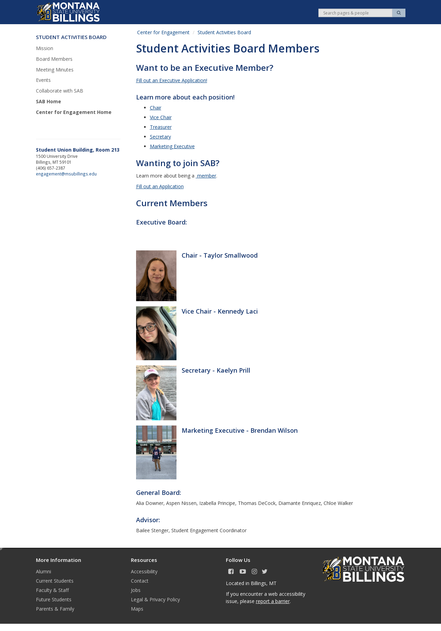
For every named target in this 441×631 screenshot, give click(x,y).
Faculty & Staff (52, 590)
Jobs (136, 590)
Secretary (160, 136)
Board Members (54, 59)
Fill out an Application (160, 186)
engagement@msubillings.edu (66, 173)
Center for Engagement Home (74, 112)
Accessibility (144, 571)
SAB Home (48, 101)
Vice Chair (161, 117)
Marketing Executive (172, 146)
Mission (44, 48)
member (206, 175)
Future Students (53, 599)
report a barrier (273, 601)
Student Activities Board (224, 32)
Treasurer (161, 127)
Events (43, 80)
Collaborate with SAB (59, 90)
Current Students (55, 580)
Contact (139, 580)
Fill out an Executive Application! (171, 80)
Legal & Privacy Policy (155, 599)
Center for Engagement (163, 32)
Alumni (43, 571)
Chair (155, 107)
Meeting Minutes (55, 69)
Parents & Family (55, 608)
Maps (137, 608)
